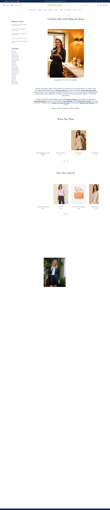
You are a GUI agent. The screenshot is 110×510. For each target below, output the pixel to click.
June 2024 (13, 77)
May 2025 (13, 62)
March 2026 (14, 53)
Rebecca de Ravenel (87, 103)
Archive (14, 49)
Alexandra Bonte (40, 101)
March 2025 (14, 65)
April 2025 (13, 64)
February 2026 (14, 55)
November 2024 (15, 70)
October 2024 (14, 72)
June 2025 (13, 61)
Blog (68, 15)
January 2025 (14, 68)
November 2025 (15, 57)
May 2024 (13, 78)
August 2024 (14, 74)
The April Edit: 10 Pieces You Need (19, 38)
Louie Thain (74, 79)
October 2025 (14, 58)
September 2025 (15, 60)
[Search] (98, 5)
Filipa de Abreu (58, 79)
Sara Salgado (68, 101)
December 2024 (15, 69)
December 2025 (15, 56)
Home (63, 15)
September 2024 (15, 73)
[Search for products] (90, 5)
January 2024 (14, 83)
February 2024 (14, 82)
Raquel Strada (72, 99)
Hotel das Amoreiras (88, 90)
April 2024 (13, 79)
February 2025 (14, 66)
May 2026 (13, 51)
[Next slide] (67, 161)
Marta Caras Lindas (84, 101)
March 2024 (14, 81)
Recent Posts (17, 21)
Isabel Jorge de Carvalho (61, 103)
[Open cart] (106, 5)
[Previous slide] (64, 161)
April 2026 (13, 52)
